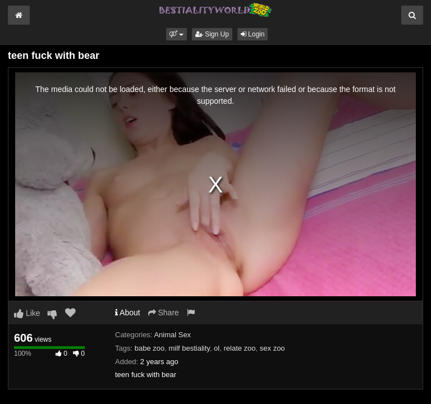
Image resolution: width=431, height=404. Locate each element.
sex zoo (272, 348)
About (127, 312)
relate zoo (239, 348)
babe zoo (150, 348)
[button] (176, 34)
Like (27, 313)
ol (216, 348)
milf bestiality (188, 348)
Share (163, 312)
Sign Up (212, 34)
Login (253, 34)
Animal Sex (172, 334)
